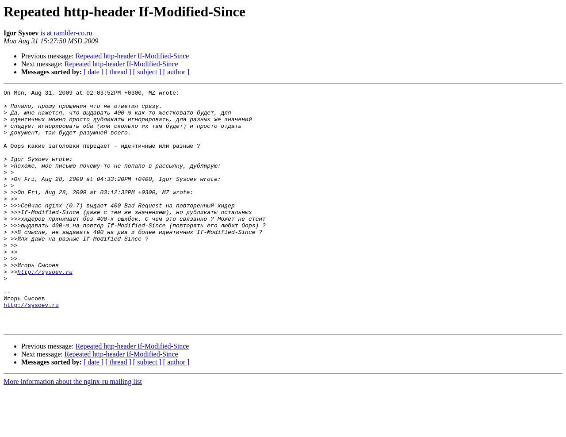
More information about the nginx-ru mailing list (73, 429)
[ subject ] (147, 72)
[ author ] (176, 72)
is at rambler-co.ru (66, 33)
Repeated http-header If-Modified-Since (132, 56)
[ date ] (93, 72)
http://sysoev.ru (45, 309)
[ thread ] (118, 72)
